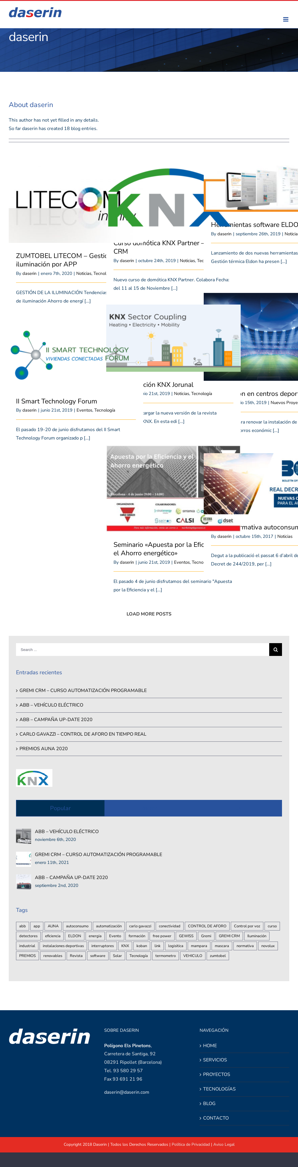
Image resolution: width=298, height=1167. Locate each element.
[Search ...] (142, 649)
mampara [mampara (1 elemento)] (199, 946)
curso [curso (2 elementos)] (272, 926)
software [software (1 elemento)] (97, 955)
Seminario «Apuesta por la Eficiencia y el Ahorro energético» (169, 549)
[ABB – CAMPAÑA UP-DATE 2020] (23, 878)
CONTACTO (216, 1118)
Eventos (84, 410)
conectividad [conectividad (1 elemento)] (169, 926)
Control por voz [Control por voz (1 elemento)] (247, 926)
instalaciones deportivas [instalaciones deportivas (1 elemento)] (63, 946)
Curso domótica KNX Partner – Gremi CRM (168, 247)
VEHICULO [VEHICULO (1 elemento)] (192, 955)
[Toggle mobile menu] (286, 19)
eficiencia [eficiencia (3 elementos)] (53, 936)
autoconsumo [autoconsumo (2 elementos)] (77, 926)
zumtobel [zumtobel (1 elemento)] (218, 955)
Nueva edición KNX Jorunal (153, 384)
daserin (29, 273)
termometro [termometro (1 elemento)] (165, 955)
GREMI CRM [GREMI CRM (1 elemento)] (229, 936)
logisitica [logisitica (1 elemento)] (175, 946)
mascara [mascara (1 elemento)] (222, 946)
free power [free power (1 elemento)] (162, 936)
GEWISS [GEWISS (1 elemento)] (186, 936)
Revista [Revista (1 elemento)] (76, 955)
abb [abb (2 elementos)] (22, 926)
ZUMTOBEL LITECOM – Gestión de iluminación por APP (68, 260)
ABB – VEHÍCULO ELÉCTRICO (51, 705)
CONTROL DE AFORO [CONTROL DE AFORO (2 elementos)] (207, 926)
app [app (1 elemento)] (36, 926)
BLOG (209, 1103)
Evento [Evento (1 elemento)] (115, 936)
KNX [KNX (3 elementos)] (125, 946)
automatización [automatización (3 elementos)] (109, 926)
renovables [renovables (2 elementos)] (52, 955)
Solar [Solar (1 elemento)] (117, 955)
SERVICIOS (215, 1060)
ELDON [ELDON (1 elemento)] (74, 936)
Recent (149, 808)
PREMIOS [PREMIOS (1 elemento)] (27, 955)
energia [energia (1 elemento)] (95, 936)
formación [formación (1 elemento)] (137, 936)
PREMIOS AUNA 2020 (43, 749)
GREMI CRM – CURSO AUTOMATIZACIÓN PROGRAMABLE (83, 690)
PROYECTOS (216, 1074)
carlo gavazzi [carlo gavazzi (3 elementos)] (140, 926)
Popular (60, 808)
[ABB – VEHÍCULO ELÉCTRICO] (23, 833)
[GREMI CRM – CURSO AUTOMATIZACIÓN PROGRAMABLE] (23, 856)
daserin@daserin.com (126, 1092)
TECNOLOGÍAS (219, 1089)
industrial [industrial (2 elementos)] (27, 946)
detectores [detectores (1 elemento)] (28, 936)
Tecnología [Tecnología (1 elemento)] (139, 955)
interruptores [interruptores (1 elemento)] (102, 946)
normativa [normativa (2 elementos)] (245, 946)
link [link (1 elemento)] (158, 946)
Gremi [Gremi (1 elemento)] (206, 936)
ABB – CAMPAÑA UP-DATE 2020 (56, 719)
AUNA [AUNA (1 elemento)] (53, 926)
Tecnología (201, 393)
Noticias (83, 273)
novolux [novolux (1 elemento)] (268, 946)
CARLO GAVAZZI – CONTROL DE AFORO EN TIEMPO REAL (82, 734)
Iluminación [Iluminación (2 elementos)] (256, 936)
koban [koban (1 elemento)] (141, 946)
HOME (210, 1046)
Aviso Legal (224, 1144)
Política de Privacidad (191, 1144)
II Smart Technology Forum (56, 401)
